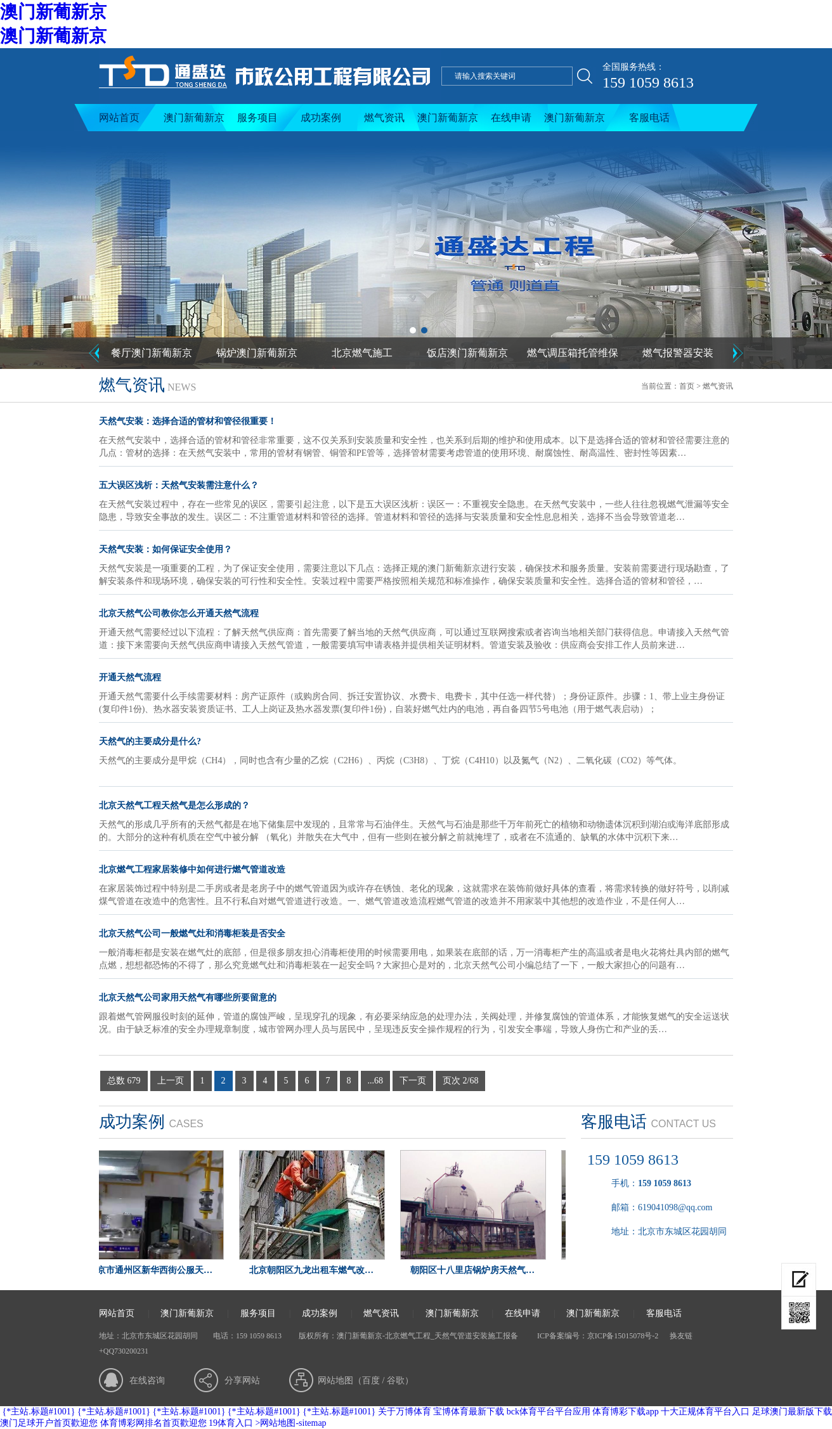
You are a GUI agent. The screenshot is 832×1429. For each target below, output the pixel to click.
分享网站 (242, 1380)
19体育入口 (231, 1423)
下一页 (413, 1080)
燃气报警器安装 (677, 352)
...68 (376, 1080)
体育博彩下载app (625, 1411)
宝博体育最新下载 (468, 1411)
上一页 (170, 1080)
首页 (686, 386)
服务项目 (257, 117)
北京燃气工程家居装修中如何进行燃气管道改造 (192, 869)
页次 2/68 (460, 1080)
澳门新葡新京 (53, 12)
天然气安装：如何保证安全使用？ (165, 549)
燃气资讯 (384, 117)
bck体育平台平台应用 (548, 1411)
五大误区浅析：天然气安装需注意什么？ (179, 485)
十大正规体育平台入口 (705, 1411)
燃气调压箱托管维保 (572, 352)
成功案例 (321, 117)
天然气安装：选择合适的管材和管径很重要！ (187, 421)
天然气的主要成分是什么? (150, 741)
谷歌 (396, 1380)
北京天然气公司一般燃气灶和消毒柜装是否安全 (192, 933)
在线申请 (511, 117)
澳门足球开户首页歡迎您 (49, 1423)
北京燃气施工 (362, 352)
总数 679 (124, 1080)
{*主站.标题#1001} (39, 1411)
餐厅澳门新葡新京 (151, 352)
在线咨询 (147, 1380)
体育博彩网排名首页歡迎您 (153, 1423)
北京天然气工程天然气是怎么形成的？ (174, 805)
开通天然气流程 (130, 677)
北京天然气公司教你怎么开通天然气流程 (179, 613)
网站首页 (119, 117)
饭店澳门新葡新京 (467, 352)
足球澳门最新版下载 (792, 1411)
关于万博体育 (404, 1411)
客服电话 (649, 117)
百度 (371, 1380)
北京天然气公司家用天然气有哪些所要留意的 (187, 997)
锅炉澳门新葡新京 (256, 352)
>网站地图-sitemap (291, 1423)
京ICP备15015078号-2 (623, 1335)
